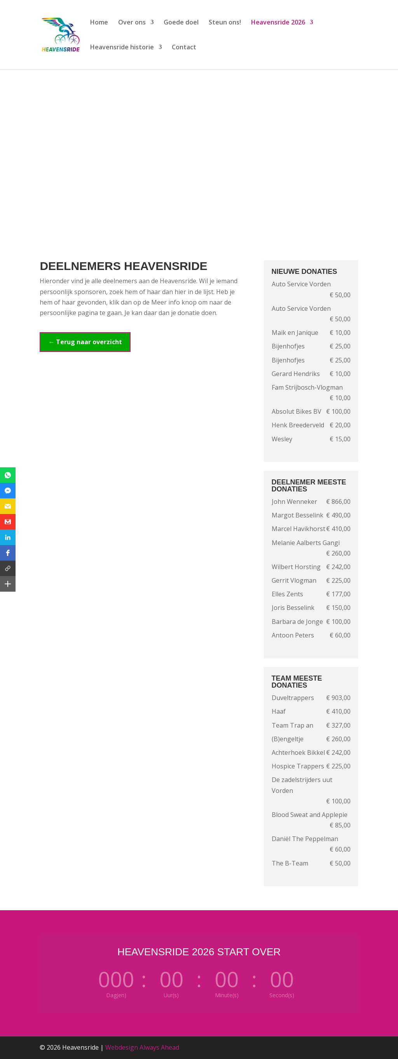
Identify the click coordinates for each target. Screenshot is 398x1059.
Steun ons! (225, 22)
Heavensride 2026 (278, 22)
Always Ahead (159, 1047)
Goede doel (181, 22)
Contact (184, 47)
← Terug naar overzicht (85, 342)
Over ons (132, 22)
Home (99, 22)
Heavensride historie (122, 47)
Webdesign (121, 1047)
